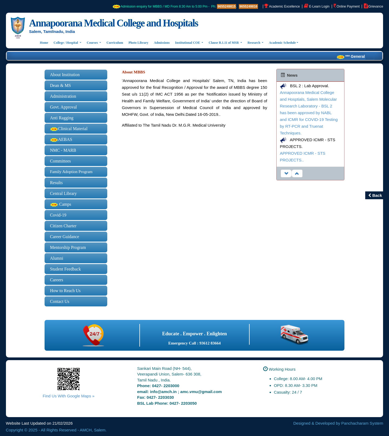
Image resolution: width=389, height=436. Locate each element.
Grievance (375, 6)
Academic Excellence (284, 6)
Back (375, 195)
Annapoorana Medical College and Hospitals (113, 23)
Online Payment (348, 6)
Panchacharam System (362, 423)
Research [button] (254, 43)
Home (45, 42)
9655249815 (226, 6)
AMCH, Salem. (93, 430)
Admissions (162, 43)
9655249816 (248, 6)
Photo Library (139, 43)
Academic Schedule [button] (282, 43)
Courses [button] (93, 43)
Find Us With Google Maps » (69, 396)
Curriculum (114, 43)
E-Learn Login (319, 6)
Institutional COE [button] (188, 43)
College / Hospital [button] (66, 43)
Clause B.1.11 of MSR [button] (224, 43)
